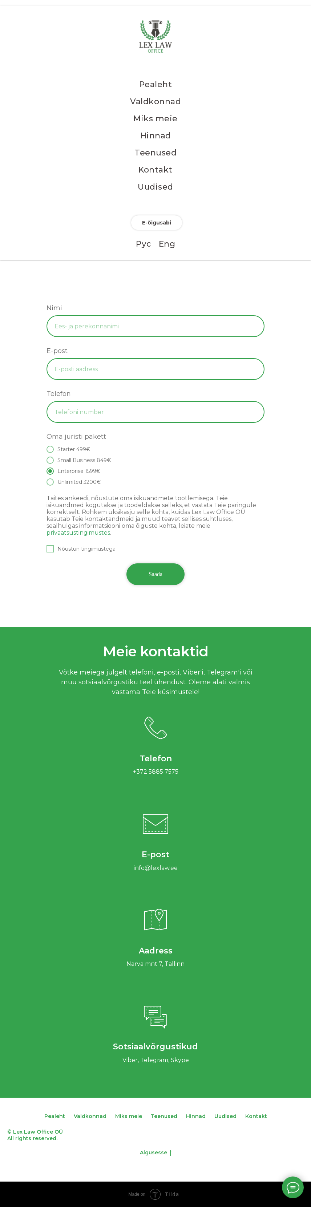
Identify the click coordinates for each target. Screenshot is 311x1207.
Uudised (155, 187)
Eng (167, 244)
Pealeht (155, 84)
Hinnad (155, 136)
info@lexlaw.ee (156, 867)
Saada (155, 574)
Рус (144, 244)
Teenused (155, 153)
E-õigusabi (156, 222)
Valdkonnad (155, 101)
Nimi (54, 308)
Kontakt (155, 170)
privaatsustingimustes (78, 532)
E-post (57, 351)
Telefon (59, 394)
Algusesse (155, 1152)
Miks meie (155, 118)
